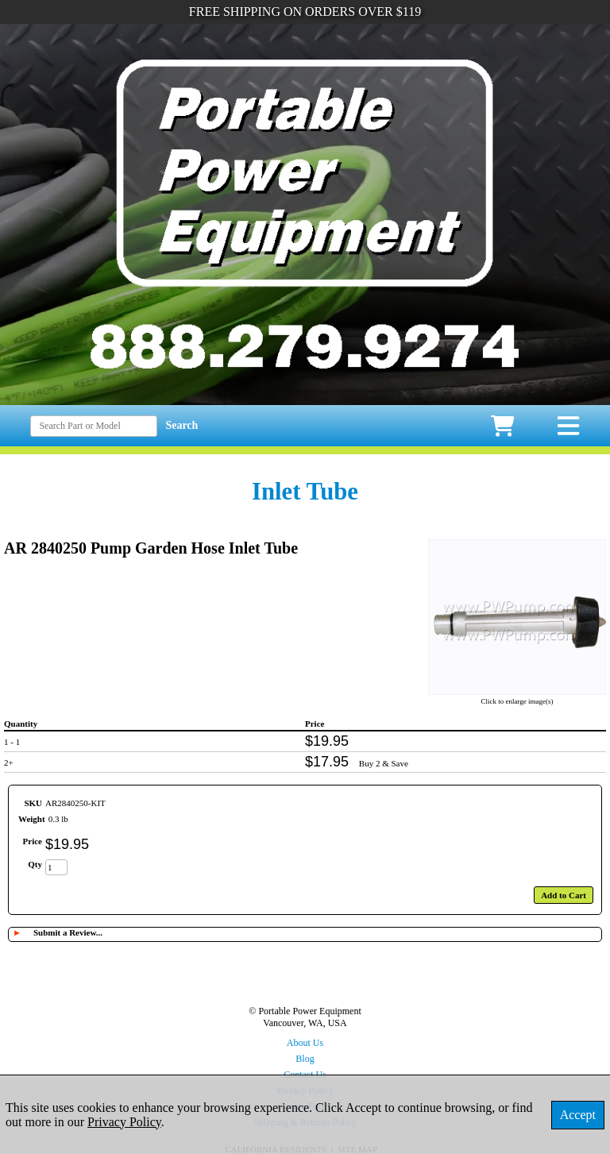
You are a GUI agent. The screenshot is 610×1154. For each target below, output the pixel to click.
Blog (304, 1058)
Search (181, 425)
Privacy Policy (124, 1122)
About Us (305, 1042)
